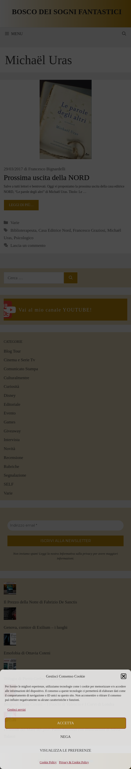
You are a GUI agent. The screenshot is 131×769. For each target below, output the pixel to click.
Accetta (65, 723)
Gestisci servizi (16, 709)
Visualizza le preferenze (65, 750)
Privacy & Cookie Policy (74, 762)
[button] (123, 676)
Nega (65, 737)
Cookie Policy (48, 762)
